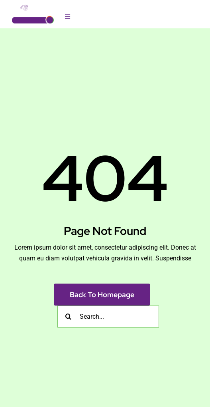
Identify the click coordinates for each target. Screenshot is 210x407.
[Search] (68, 317)
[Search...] (108, 317)
